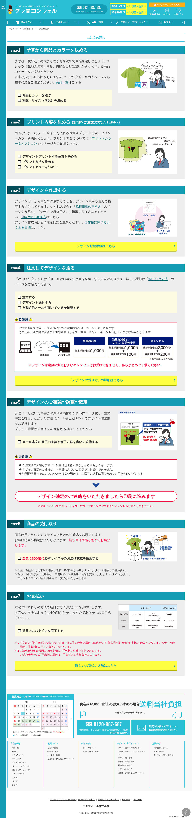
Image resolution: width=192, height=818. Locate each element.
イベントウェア (18, 774)
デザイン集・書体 (125, 758)
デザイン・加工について (133, 22)
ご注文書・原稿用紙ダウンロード (60, 759)
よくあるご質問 (53, 755)
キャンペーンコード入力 (168, 5)
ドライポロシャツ (19, 763)
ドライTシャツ (18, 755)
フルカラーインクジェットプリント (131, 753)
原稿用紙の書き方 (88, 206)
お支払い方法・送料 (91, 752)
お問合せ (168, 22)
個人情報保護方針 (86, 799)
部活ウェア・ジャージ (21, 770)
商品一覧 (62, 82)
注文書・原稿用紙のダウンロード (131, 773)
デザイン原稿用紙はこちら (96, 246)
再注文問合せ (159, 752)
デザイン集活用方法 (126, 762)
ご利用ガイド (62, 22)
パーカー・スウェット (21, 766)
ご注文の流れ (52, 748)
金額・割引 (97, 22)
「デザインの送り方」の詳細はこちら (96, 380)
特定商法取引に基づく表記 (63, 799)
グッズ (14, 785)
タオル (14, 778)
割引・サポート (89, 748)
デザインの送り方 (125, 769)
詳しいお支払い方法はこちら (96, 666)
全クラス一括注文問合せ (163, 755)
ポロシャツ (16, 759)
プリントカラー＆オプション (129, 748)
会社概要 (138, 799)
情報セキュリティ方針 (108, 799)
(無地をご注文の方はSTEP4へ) (96, 122)
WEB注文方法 (158, 279)
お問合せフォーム (161, 748)
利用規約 (126, 799)
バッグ (14, 781)
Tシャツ (15, 752)
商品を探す (26, 22)
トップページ (12, 29)
